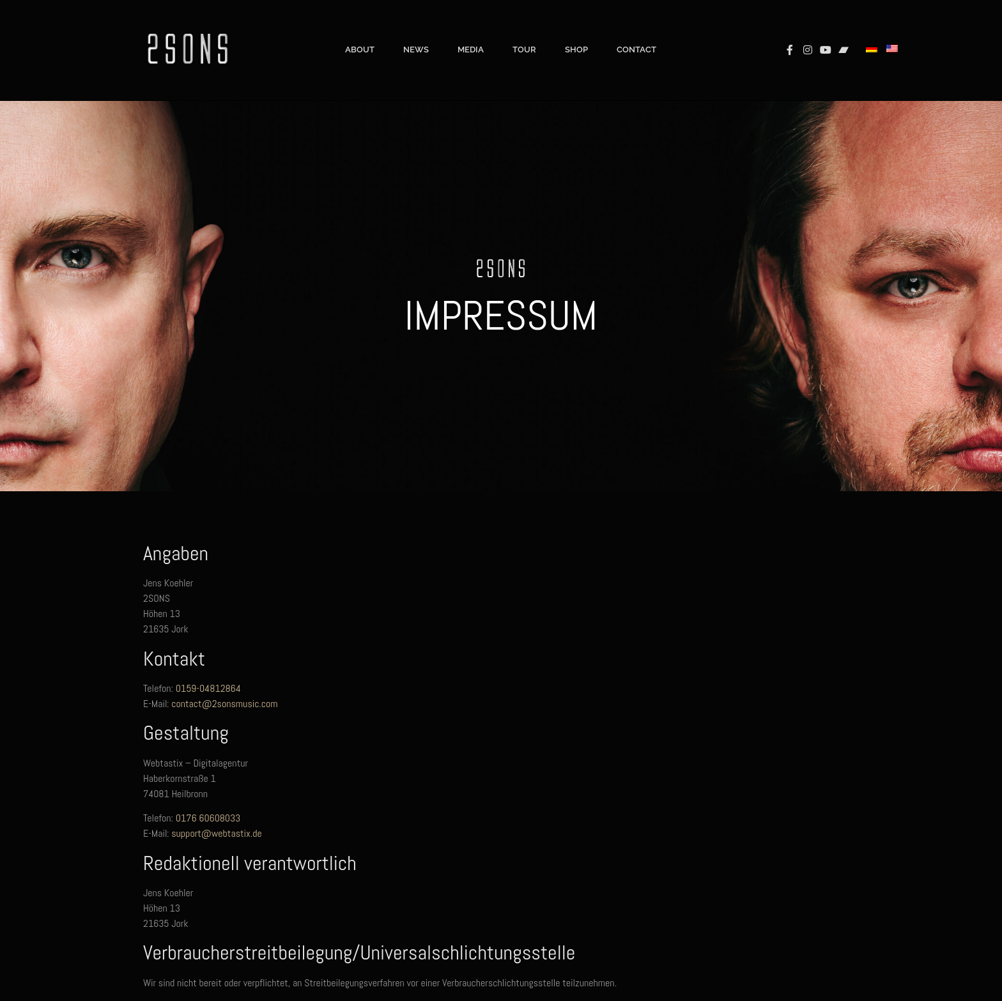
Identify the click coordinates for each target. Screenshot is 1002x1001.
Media (471, 30)
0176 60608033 (208, 818)
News (416, 30)
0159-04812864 (208, 688)
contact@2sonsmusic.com (224, 703)
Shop (576, 30)
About (359, 30)
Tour (524, 30)
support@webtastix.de (216, 833)
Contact (636, 30)
